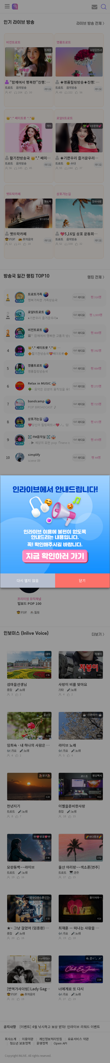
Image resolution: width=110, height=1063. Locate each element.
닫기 (82, 580)
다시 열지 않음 (28, 580)
